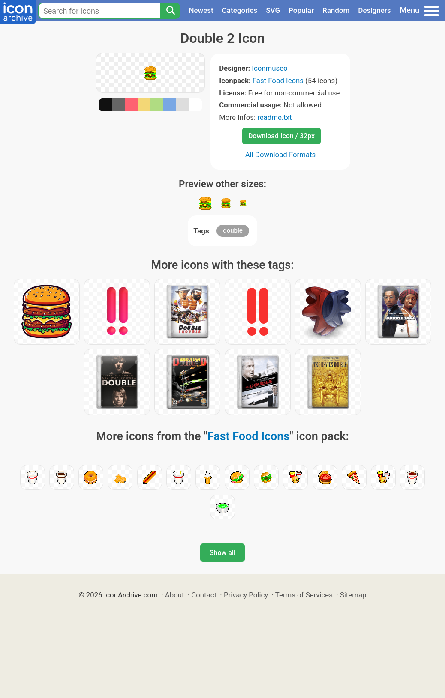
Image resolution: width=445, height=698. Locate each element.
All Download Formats (280, 154)
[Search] (170, 11)
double (233, 230)
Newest (201, 10)
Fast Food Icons (278, 80)
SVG (273, 10)
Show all (222, 553)
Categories (240, 10)
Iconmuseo (269, 68)
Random (335, 10)
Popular (301, 10)
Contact (203, 595)
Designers (374, 10)
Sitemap (353, 595)
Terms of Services (304, 595)
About (174, 595)
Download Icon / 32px (281, 136)
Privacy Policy (246, 595)
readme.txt (274, 117)
